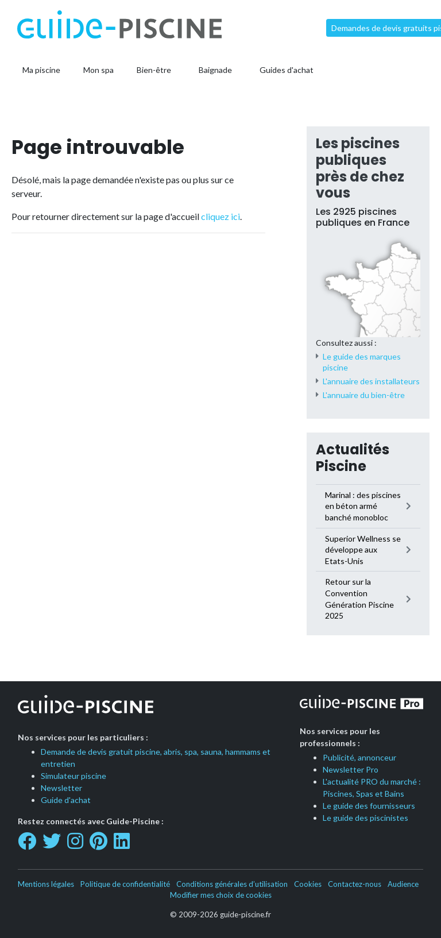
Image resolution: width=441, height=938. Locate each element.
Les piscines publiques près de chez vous (360, 168)
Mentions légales (46, 884)
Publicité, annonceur (359, 757)
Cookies (308, 884)
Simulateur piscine (73, 776)
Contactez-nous (354, 884)
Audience (403, 884)
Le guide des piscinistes (365, 818)
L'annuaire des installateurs (371, 381)
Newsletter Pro (350, 769)
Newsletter (61, 788)
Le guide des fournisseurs (369, 805)
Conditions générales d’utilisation (232, 884)
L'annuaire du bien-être (364, 395)
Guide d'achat (66, 800)
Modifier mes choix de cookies (221, 895)
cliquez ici (220, 216)
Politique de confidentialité (125, 884)
